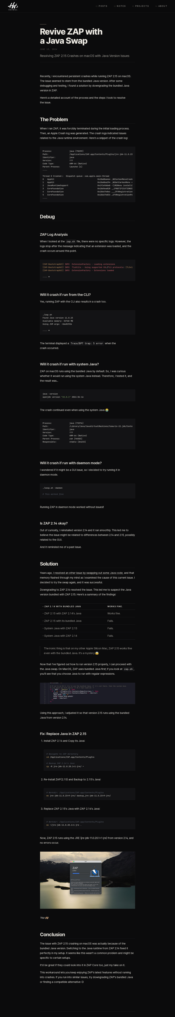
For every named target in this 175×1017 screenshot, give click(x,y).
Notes (121, 6)
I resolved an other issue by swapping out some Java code (88, 573)
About (162, 6)
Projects (142, 6)
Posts (103, 6)
